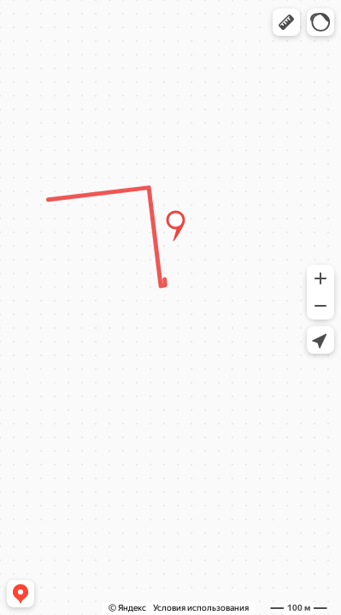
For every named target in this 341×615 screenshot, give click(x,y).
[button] (286, 22)
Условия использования (201, 607)
